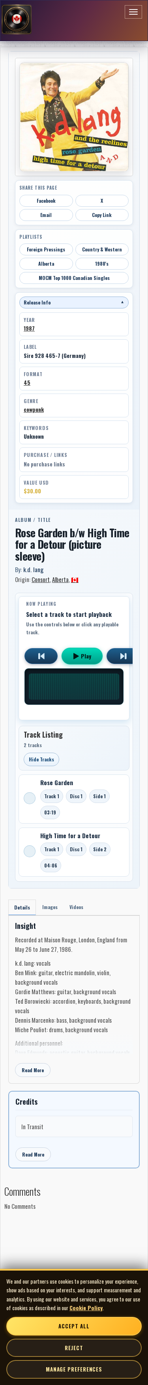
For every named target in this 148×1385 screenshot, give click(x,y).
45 (27, 382)
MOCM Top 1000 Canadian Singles (74, 277)
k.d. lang (33, 569)
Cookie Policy (86, 1307)
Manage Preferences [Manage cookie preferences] (74, 1369)
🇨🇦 (75, 579)
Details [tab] (22, 907)
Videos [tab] (76, 907)
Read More (33, 1070)
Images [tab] (50, 907)
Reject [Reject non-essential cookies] (74, 1348)
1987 (29, 328)
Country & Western (102, 249)
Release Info (74, 302)
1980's (102, 263)
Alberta (46, 263)
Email (46, 214)
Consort (41, 579)
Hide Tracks (41, 759)
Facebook (46, 200)
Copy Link (102, 214)
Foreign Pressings (46, 249)
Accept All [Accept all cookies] (73, 1326)
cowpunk (34, 409)
